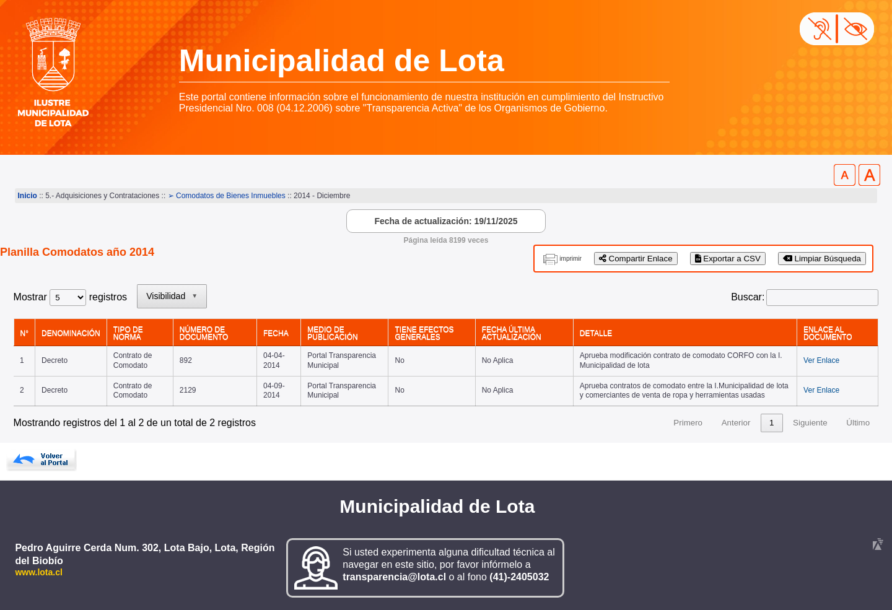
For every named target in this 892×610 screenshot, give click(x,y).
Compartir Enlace (636, 258)
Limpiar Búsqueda (822, 258)
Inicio (27, 195)
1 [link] (771, 422)
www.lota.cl (39, 572)
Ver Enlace (821, 360)
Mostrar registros (70, 297)
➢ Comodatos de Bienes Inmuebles (227, 195)
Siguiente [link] (810, 422)
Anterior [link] (736, 422)
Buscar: (747, 297)
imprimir (570, 258)
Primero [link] (687, 422)
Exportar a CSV (728, 258)
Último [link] (858, 422)
